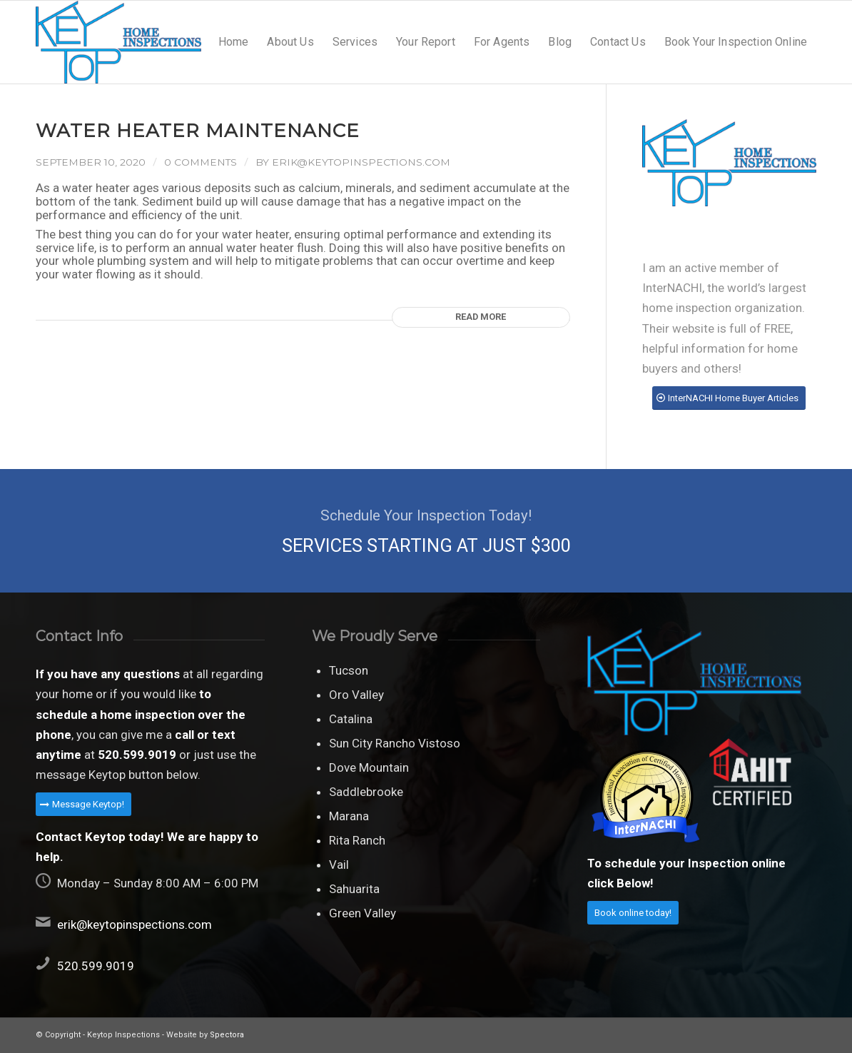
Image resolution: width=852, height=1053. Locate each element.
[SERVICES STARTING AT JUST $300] (426, 531)
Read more (480, 316)
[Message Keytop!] (83, 804)
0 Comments (200, 162)
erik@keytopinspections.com (361, 162)
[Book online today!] (633, 912)
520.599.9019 (95, 966)
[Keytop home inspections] (118, 42)
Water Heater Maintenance (198, 130)
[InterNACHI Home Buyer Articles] (729, 398)
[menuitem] (233, 42)
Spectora (227, 1034)
